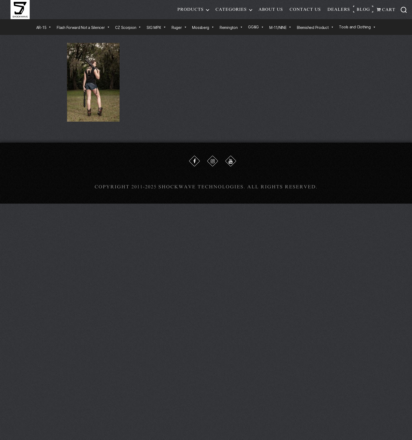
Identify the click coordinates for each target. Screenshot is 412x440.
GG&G (256, 31)
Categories (231, 11)
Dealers (338, 11)
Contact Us (305, 11)
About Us (271, 11)
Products (190, 11)
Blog (363, 11)
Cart (386, 11)
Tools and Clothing (357, 31)
